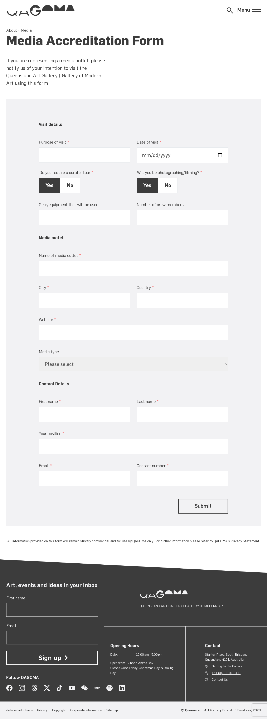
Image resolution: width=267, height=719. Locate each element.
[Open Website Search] (230, 10)
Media (26, 30)
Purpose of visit (61, 142)
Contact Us (220, 679)
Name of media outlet (67, 255)
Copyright (59, 710)
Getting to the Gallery (227, 666)
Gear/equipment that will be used (68, 204)
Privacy (42, 710)
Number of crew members (160, 204)
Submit (203, 506)
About (11, 30)
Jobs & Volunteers (19, 710)
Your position (59, 433)
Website (55, 319)
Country (153, 287)
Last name (155, 401)
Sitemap (112, 710)
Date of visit (157, 142)
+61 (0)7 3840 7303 (226, 673)
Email (53, 465)
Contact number (160, 465)
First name (57, 401)
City (51, 287)
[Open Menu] (249, 10)
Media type (49, 351)
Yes (49, 185)
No (70, 185)
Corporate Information (86, 710)
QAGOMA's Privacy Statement (236, 541)
